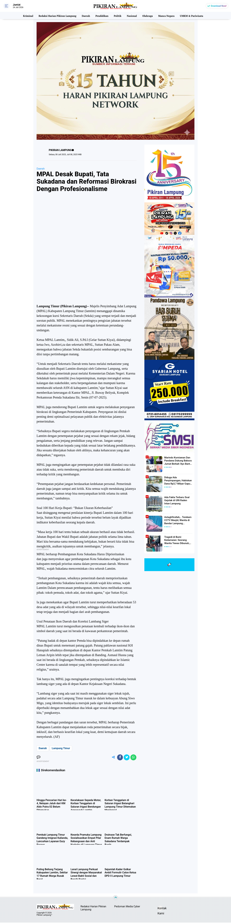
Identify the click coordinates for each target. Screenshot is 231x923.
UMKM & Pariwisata (191, 15)
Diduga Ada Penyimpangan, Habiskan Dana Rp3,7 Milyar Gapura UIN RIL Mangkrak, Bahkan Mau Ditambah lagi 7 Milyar (178, 480)
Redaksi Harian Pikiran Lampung (57, 15)
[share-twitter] (126, 757)
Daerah (86, 15)
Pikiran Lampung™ (44, 915)
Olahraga (147, 15)
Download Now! (219, 6)
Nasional (131, 15)
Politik (117, 15)
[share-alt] (111, 757)
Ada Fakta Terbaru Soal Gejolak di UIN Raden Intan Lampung (177, 500)
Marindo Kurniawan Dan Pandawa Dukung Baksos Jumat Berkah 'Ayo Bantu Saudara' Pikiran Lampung (177, 460)
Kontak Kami (160, 909)
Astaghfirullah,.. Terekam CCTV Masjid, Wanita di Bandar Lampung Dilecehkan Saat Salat (176, 520)
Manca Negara (166, 15)
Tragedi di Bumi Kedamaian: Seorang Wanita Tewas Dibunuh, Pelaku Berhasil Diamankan (178, 540)
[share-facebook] (119, 757)
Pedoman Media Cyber (127, 907)
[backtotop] (115, 898)
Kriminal (28, 15)
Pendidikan (101, 15)
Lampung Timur (61, 748)
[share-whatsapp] (133, 757)
